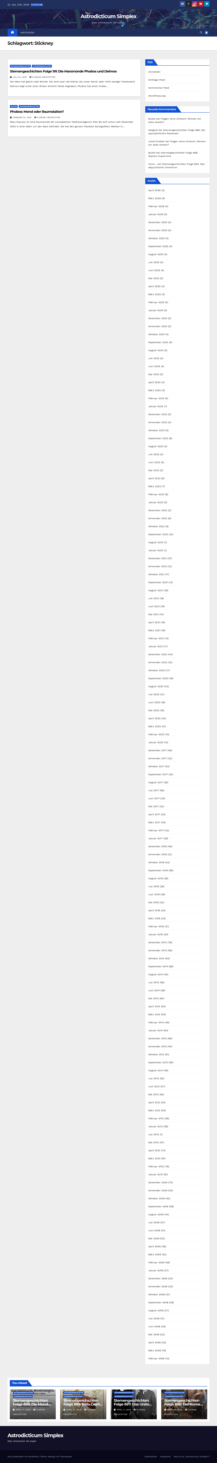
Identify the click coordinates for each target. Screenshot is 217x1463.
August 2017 (155, 782)
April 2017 (154, 814)
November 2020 (157, 662)
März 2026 (154, 198)
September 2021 (158, 582)
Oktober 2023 (156, 430)
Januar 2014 (155, 1030)
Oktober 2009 (156, 1198)
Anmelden (154, 71)
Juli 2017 (153, 790)
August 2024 (155, 350)
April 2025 (154, 286)
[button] (201, 32)
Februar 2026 (156, 206)
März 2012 (154, 1110)
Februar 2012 (156, 1118)
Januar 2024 (155, 406)
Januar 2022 (155, 550)
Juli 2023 (153, 454)
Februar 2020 (156, 734)
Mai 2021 (153, 614)
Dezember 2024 (157, 318)
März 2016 (154, 918)
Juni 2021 (154, 606)
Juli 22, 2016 (20, 77)
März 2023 (154, 486)
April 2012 (154, 1102)
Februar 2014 (156, 1022)
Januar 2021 (155, 646)
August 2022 (155, 542)
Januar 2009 (155, 1270)
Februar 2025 (156, 302)
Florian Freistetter (42, 77)
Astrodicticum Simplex (108, 16)
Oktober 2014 (156, 958)
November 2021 (157, 566)
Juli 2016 (153, 886)
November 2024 (157, 326)
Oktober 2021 (156, 574)
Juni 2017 (154, 798)
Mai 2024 (153, 374)
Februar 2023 (156, 494)
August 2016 (155, 878)
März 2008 (154, 1350)
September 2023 (158, 438)
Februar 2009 (156, 1262)
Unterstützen (151, 1456)
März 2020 (154, 726)
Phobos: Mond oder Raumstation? (37, 112)
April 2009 (154, 1246)
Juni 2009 (154, 1230)
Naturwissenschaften (20, 66)
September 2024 (158, 342)
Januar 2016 (155, 934)
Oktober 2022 (156, 526)
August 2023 (155, 446)
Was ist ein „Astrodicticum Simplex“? (191, 1456)
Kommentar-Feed (158, 87)
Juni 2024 (154, 366)
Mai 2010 (153, 1142)
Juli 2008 (153, 1318)
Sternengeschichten (42, 66)
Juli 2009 (153, 1222)
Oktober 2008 (156, 1294)
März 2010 (154, 1158)
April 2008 (154, 1342)
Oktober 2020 (156, 670)
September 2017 (158, 774)
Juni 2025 (154, 270)
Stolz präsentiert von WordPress (23, 1456)
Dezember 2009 (157, 1182)
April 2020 (154, 718)
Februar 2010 (156, 1166)
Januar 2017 (155, 838)
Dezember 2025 (157, 222)
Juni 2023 (154, 462)
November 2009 (157, 1190)
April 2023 (154, 478)
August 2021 (155, 590)
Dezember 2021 (157, 558)
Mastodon (27, 32)
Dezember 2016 (157, 846)
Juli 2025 (153, 262)
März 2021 (154, 630)
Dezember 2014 (157, 942)
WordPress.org (156, 95)
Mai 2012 (153, 1094)
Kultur (14, 106)
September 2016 (158, 870)
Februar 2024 (156, 398)
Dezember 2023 (157, 414)
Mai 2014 (153, 998)
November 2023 (157, 422)
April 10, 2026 (74, 1410)
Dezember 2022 (157, 510)
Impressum (165, 1456)
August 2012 (155, 1070)
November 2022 (157, 518)
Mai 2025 (153, 278)
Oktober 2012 (156, 1054)
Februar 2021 (156, 638)
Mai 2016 (153, 902)
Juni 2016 (154, 894)
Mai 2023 (153, 470)
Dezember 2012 (157, 1038)
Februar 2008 (156, 1358)
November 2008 (157, 1286)
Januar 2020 (155, 742)
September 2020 (158, 678)
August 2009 (156, 1214)
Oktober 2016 (156, 862)
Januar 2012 (155, 1126)
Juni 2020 (154, 702)
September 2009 (158, 1206)
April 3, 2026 (124, 1410)
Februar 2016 (156, 926)
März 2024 (154, 390)
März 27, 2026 (175, 1410)
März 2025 (154, 294)
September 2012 (158, 1062)
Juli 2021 (153, 598)
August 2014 (155, 974)
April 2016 (154, 910)
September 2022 (158, 534)
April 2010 (154, 1150)
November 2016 (157, 854)
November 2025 (157, 230)
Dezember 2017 (157, 750)
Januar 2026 (155, 214)
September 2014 (158, 966)
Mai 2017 (153, 806)
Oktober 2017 (156, 766)
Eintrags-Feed (156, 79)
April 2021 (154, 622)
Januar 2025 (155, 310)
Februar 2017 (156, 830)
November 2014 (157, 950)
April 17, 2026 (23, 1410)
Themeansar (66, 1456)
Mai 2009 (153, 1238)
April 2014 (154, 1006)
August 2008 (156, 1310)
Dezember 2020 (157, 654)
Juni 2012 (154, 1086)
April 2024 (154, 382)
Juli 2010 (153, 1134)
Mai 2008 (153, 1334)
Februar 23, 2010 (22, 117)
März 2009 (154, 1254)
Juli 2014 (153, 982)
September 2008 (158, 1302)
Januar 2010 (155, 1174)
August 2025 (155, 254)
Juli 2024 (153, 358)
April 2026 (154, 190)
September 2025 (158, 246)
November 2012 (157, 1046)
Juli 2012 (153, 1078)
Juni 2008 (154, 1326)
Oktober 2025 (156, 238)
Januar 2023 (155, 502)
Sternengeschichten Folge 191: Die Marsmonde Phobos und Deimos (63, 71)
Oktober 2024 (156, 334)
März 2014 (154, 1014)
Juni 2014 (154, 990)
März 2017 (154, 822)
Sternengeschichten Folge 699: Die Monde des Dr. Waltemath (31, 1404)
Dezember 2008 (157, 1278)
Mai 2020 (153, 710)
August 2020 (155, 686)
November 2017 (157, 758)
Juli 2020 (153, 694)
